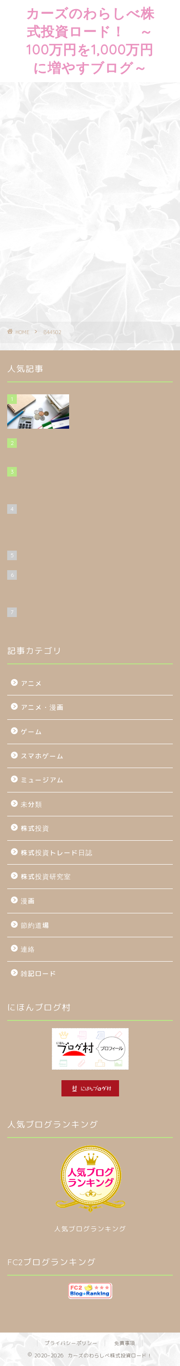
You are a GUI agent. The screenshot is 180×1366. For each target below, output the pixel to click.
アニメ (31, 683)
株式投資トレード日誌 (57, 852)
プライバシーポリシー (71, 1343)
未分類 (31, 804)
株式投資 (35, 828)
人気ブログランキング (90, 1228)
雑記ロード (39, 973)
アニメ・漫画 (42, 707)
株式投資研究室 (46, 876)
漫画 (28, 900)
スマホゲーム (42, 755)
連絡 (28, 949)
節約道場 (35, 925)
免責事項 (124, 1343)
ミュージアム (42, 779)
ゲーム (31, 731)
